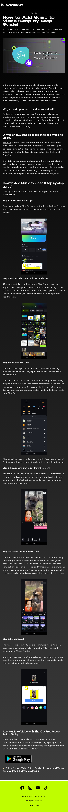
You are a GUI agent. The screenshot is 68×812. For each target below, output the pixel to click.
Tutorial (34, 13)
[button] (66, 4)
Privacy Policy (34, 805)
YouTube (17, 771)
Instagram (51, 768)
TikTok (36, 771)
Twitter (60, 768)
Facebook (39, 768)
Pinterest (7, 771)
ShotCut (7, 143)
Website (27, 771)
